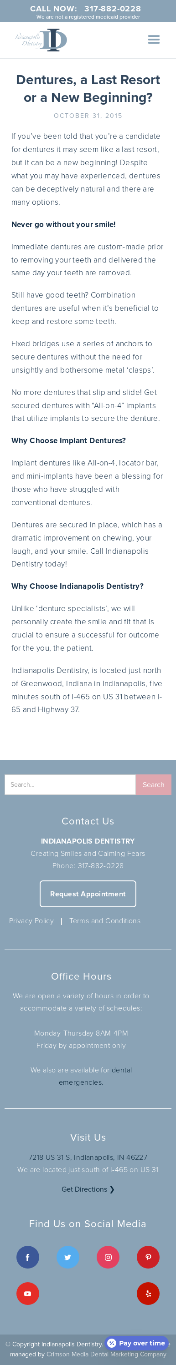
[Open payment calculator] (136, 1343)
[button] (154, 40)
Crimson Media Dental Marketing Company (106, 1354)
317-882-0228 (101, 865)
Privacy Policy (31, 920)
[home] (39, 40)
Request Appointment (88, 894)
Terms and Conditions (104, 920)
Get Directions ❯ (88, 1189)
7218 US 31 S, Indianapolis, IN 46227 (88, 1157)
